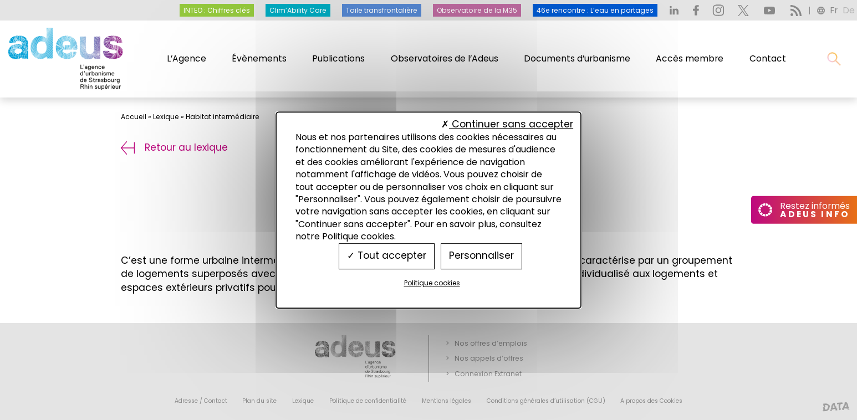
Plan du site (259, 401)
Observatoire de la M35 (477, 10)
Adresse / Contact (201, 401)
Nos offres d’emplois (491, 343)
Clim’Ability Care (298, 10)
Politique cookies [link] (432, 283)
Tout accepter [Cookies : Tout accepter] (386, 256)
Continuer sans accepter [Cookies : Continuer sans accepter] (507, 124)
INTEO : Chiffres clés (216, 10)
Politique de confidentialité (367, 401)
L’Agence (186, 58)
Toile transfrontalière (381, 10)
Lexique (166, 116)
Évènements (259, 58)
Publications (338, 58)
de (849, 10)
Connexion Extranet (488, 373)
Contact (767, 58)
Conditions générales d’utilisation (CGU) (546, 401)
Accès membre (689, 58)
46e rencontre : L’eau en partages (595, 10)
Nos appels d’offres (489, 358)
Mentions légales (446, 401)
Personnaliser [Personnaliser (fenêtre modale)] (481, 256)
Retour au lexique (174, 147)
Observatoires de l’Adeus (444, 58)
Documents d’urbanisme (577, 58)
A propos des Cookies (651, 401)
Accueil (133, 116)
